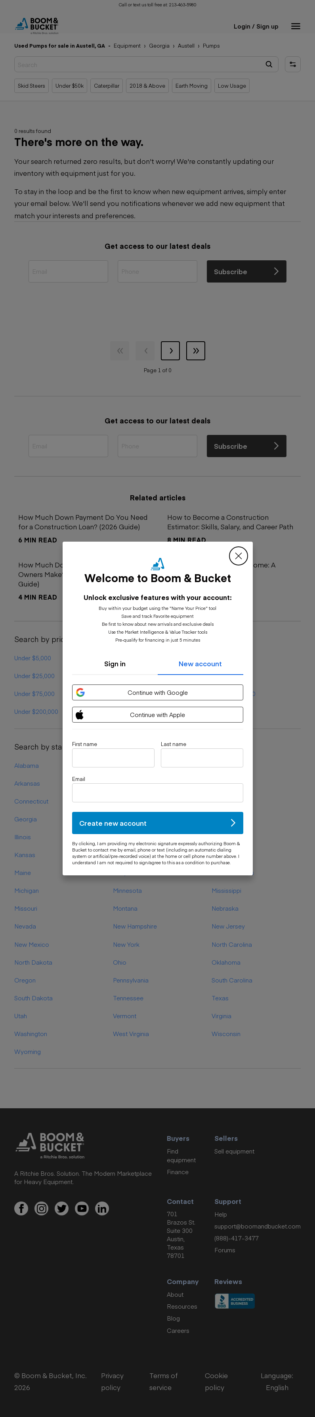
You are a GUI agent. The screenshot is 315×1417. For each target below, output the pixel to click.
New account (200, 663)
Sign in (115, 663)
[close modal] (238, 555)
